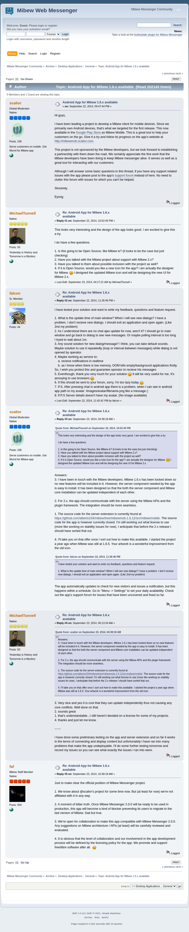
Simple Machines (111, 913)
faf (11, 766)
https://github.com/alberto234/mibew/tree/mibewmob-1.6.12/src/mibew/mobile (107, 518)
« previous (168, 73)
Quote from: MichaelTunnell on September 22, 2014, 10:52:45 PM (93, 428)
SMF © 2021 (94, 913)
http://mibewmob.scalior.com (74, 141)
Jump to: (125, 886)
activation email (38, 29)
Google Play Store (89, 132)
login (41, 25)
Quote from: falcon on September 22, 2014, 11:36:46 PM (87, 556)
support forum (124, 175)
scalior (15, 103)
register (52, 25)
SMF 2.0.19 (78, 913)
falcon (14, 293)
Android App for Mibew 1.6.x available (90, 102)
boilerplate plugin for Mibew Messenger (158, 34)
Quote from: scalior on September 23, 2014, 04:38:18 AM (88, 632)
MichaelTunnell (22, 213)
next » (179, 73)
